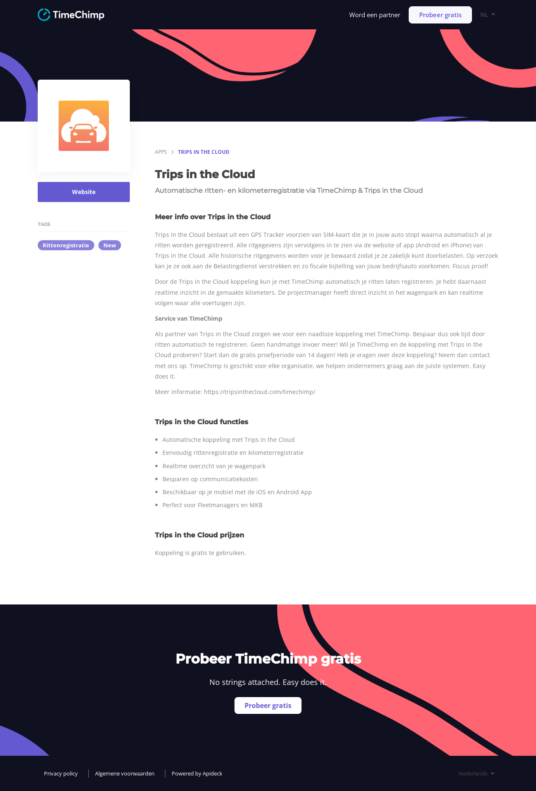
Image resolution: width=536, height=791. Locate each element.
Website (83, 192)
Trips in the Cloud (203, 152)
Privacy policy (61, 773)
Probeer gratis (440, 14)
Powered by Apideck (197, 773)
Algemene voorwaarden (125, 773)
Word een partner (374, 14)
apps (161, 152)
